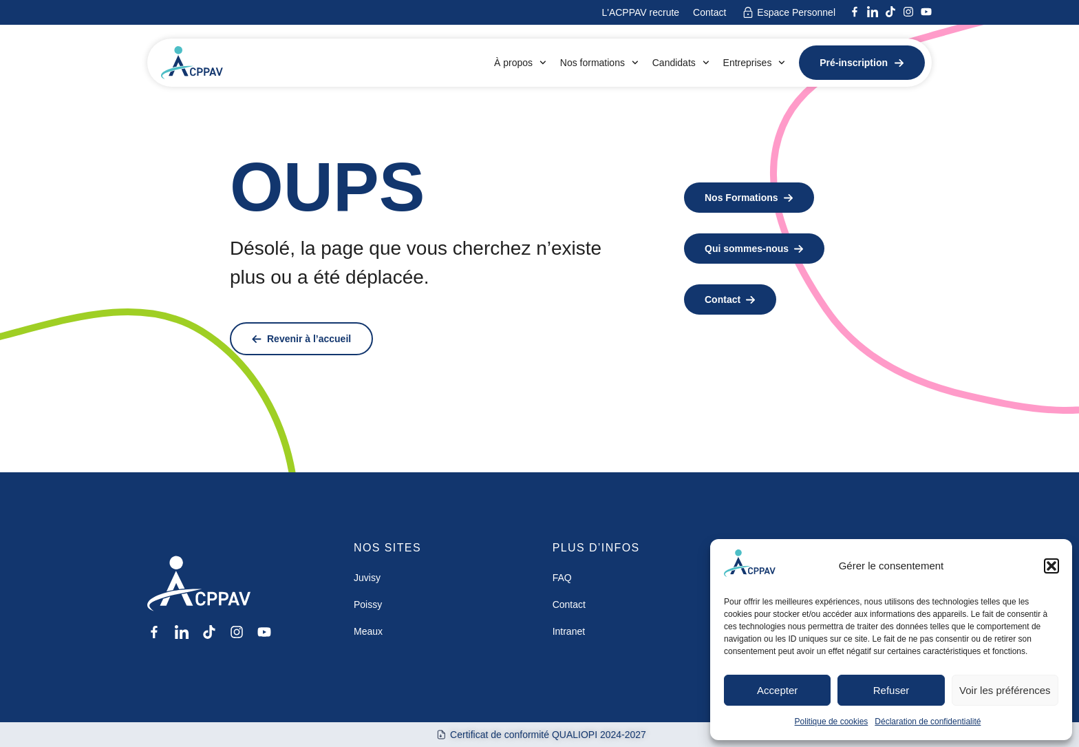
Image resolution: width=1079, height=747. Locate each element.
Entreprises (754, 62)
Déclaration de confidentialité (928, 721)
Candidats (680, 62)
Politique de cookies (831, 721)
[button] (1051, 566)
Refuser (891, 690)
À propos (520, 62)
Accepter (777, 690)
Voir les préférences (1005, 690)
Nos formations (599, 62)
